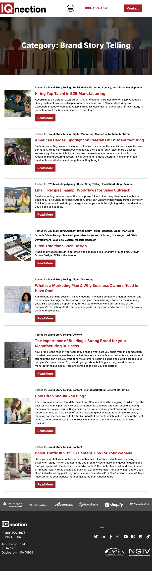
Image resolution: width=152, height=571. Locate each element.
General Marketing (117, 389)
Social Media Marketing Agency (91, 87)
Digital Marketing (82, 134)
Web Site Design (63, 239)
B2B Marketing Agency (62, 184)
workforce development (127, 87)
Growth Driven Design (48, 235)
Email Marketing (112, 184)
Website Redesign (85, 239)
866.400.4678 (15, 532)
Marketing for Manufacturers (112, 134)
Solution (128, 184)
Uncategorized (121, 235)
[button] (102, 527)
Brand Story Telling (59, 87)
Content (107, 230)
